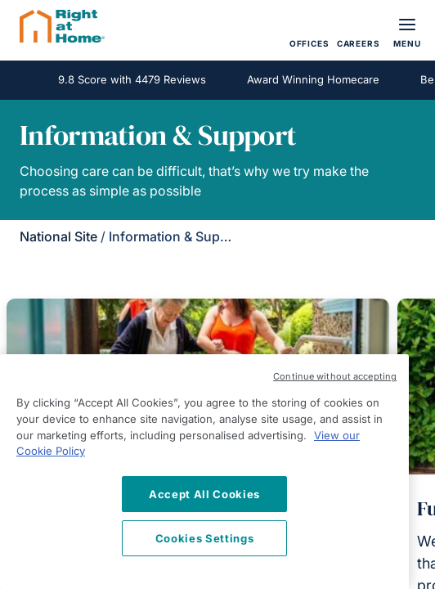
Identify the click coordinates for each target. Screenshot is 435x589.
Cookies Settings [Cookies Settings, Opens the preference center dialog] (204, 538)
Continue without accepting (335, 376)
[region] (204, 471)
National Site (58, 236)
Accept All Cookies (204, 494)
